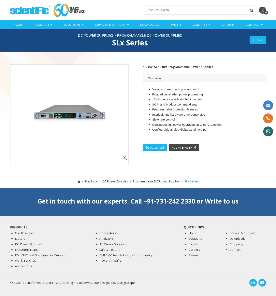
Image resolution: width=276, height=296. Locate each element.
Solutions (195, 238)
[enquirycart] (262, 10)
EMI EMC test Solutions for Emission (41, 255)
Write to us (222, 201)
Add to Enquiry (184, 148)
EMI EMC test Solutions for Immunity (126, 255)
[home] (30, 10)
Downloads (149, 24)
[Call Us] (268, 118)
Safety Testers (109, 250)
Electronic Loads (26, 250)
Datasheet (155, 148)
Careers (228, 24)
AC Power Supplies (113, 244)
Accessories (23, 266)
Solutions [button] (72, 24)
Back (258, 41)
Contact (235, 250)
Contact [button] (253, 24)
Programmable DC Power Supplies (149, 36)
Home (17, 24)
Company (236, 244)
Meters (20, 238)
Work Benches (25, 261)
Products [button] (42, 24)
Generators (107, 233)
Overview (154, 79)
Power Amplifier (111, 261)
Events (176, 24)
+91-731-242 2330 (169, 201)
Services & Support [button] (110, 24)
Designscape (126, 283)
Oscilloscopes (25, 233)
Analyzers (106, 238)
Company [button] (200, 24)
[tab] (154, 79)
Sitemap (194, 255)
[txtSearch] (195, 10)
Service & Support (243, 233)
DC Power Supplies (96, 36)
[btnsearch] (251, 10)
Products (91, 182)
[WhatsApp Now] (268, 131)
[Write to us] (268, 105)
